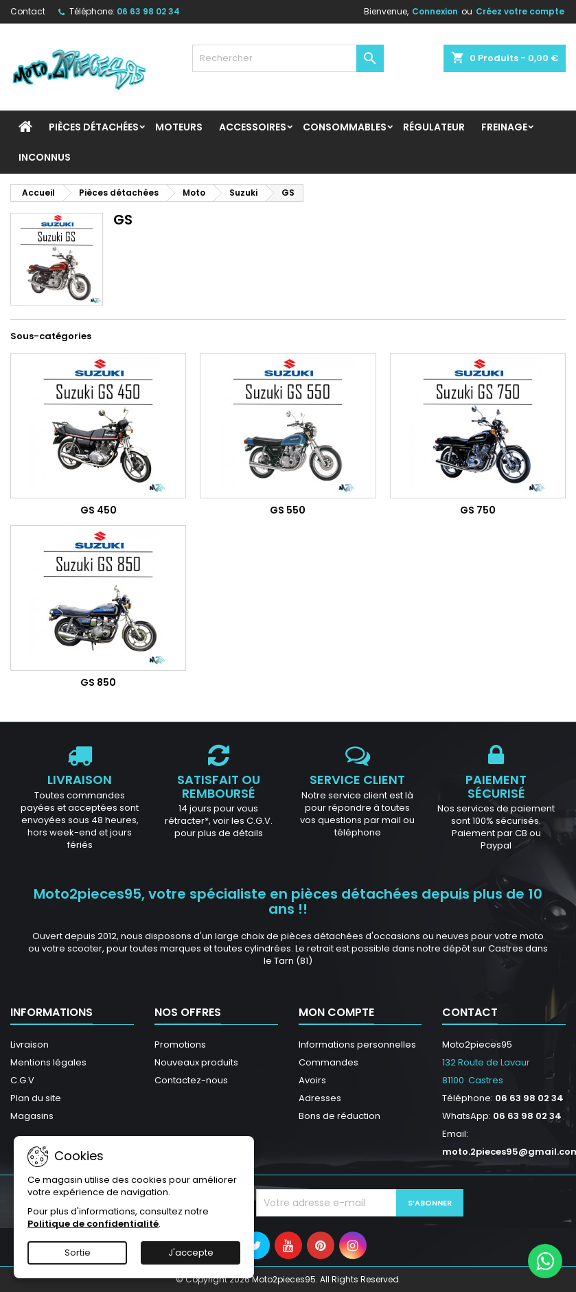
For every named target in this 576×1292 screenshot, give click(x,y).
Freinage (504, 127)
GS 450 (98, 510)
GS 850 (98, 682)
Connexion (435, 11)
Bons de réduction (339, 1115)
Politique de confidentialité (93, 1223)
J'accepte (191, 1252)
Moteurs (179, 127)
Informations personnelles (357, 1044)
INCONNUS (45, 157)
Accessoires (252, 127)
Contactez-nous (191, 1080)
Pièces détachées (94, 127)
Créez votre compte (520, 11)
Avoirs (312, 1080)
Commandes (328, 1062)
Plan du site (35, 1098)
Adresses (320, 1098)
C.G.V (22, 1080)
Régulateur (434, 127)
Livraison (29, 1044)
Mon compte (336, 1012)
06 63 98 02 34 (148, 11)
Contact (27, 11)
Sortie (78, 1252)
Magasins (32, 1115)
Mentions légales (48, 1062)
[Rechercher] (288, 58)
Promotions (180, 1044)
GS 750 (478, 510)
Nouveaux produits (196, 1062)
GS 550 (288, 510)
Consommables (345, 127)
